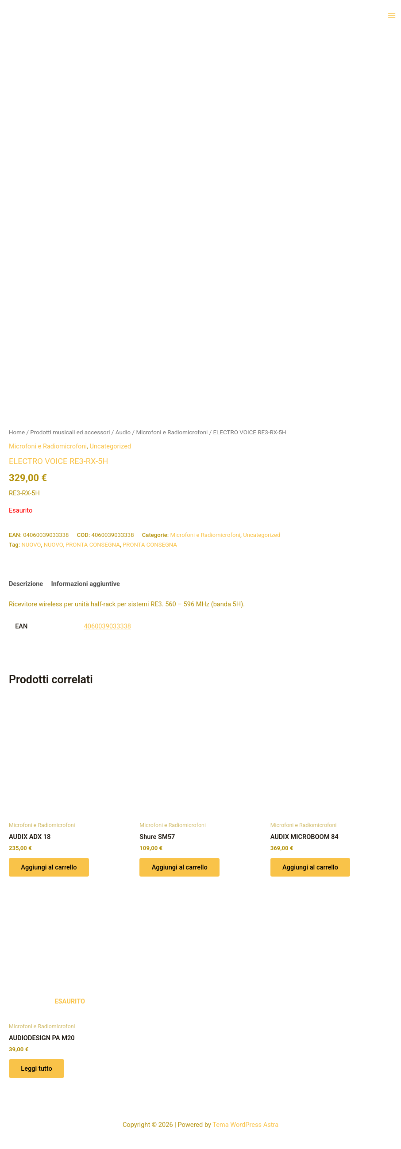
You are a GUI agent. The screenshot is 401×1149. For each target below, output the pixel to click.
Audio (123, 432)
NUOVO (31, 544)
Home (17, 432)
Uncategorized (110, 446)
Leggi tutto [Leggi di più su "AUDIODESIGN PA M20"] (36, 1069)
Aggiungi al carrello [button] (49, 867)
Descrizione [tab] (26, 584)
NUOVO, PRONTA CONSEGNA (82, 544)
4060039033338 (107, 626)
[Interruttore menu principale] (391, 15)
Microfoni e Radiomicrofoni (172, 432)
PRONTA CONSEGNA (150, 544)
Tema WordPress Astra (245, 1125)
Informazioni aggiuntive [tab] (85, 584)
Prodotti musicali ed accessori (70, 432)
